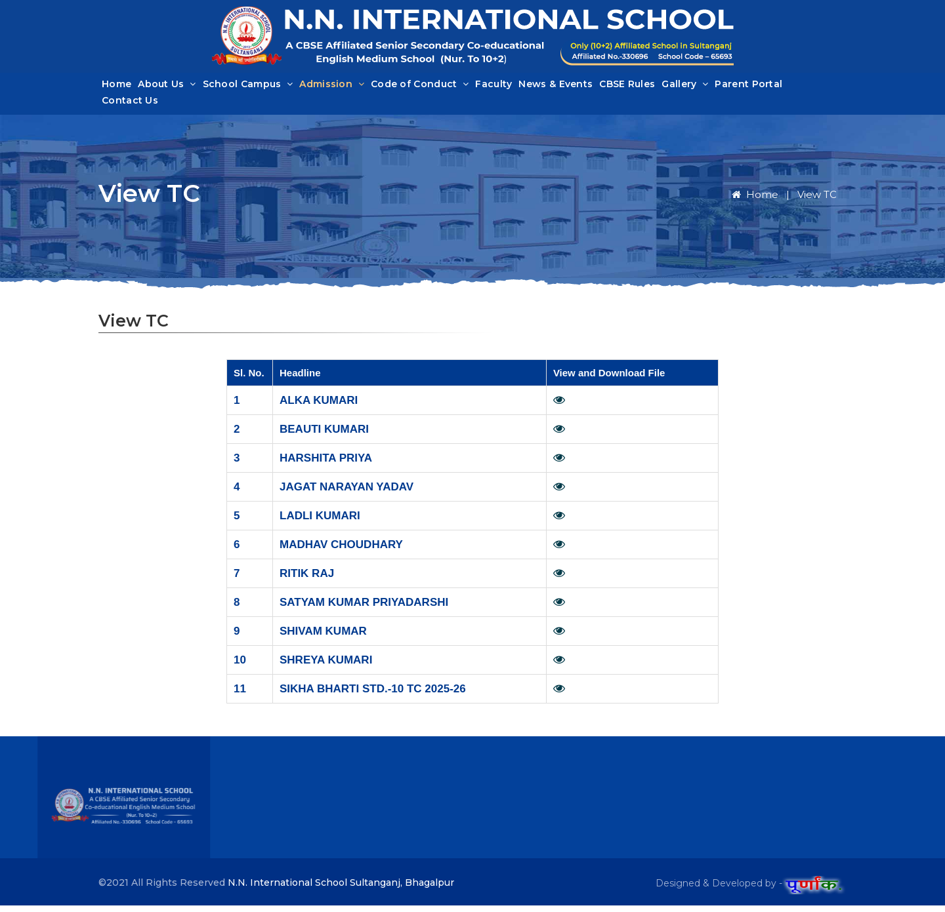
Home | (763, 201)
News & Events (555, 87)
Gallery (685, 87)
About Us (167, 87)
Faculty (493, 87)
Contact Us (130, 103)
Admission (331, 87)
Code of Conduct (420, 87)
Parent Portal (748, 87)
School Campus (248, 87)
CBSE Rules (627, 87)
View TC (817, 201)
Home (116, 87)
